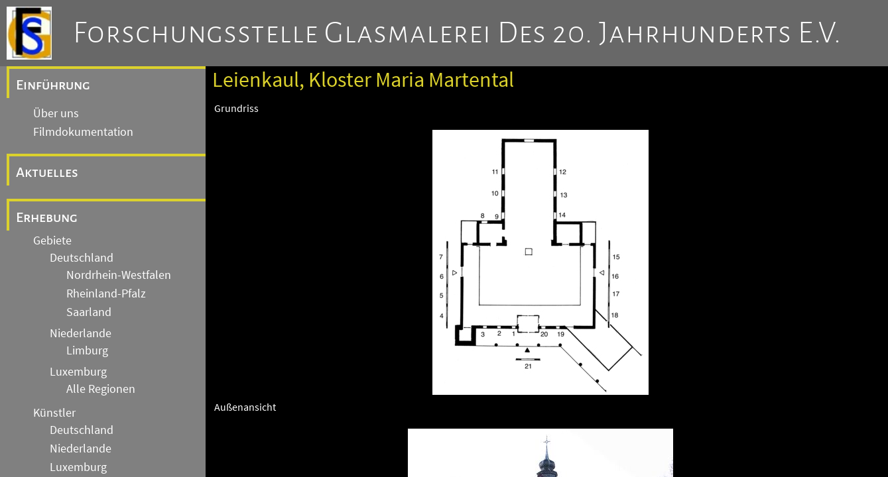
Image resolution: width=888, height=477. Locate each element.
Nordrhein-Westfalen (118, 275)
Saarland (88, 312)
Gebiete (52, 240)
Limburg (87, 350)
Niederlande (80, 333)
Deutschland (81, 257)
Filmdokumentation (83, 132)
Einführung (53, 85)
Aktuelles (47, 172)
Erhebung (47, 217)
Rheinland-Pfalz (106, 293)
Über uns (56, 113)
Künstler (54, 412)
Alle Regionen (100, 389)
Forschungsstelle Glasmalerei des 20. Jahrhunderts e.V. (457, 33)
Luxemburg (78, 371)
